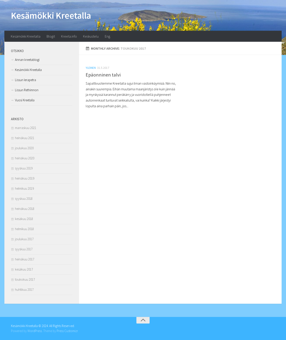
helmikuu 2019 (24, 188)
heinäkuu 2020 (24, 158)
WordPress (34, 331)
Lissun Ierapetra (25, 80)
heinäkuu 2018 (24, 209)
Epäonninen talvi (103, 75)
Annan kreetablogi (27, 60)
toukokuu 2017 (25, 279)
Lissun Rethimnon (26, 90)
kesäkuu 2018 (24, 219)
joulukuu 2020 (24, 148)
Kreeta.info (69, 36)
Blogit (51, 36)
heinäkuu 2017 (24, 259)
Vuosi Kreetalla (24, 100)
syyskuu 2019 (24, 168)
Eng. (108, 36)
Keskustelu (91, 36)
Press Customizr (67, 331)
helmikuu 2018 (24, 229)
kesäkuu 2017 (24, 269)
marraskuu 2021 (25, 128)
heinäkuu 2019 (24, 178)
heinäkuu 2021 (24, 138)
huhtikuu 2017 (24, 289)
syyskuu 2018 (24, 198)
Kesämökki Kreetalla (51, 15)
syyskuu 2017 (24, 249)
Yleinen (91, 68)
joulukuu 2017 (24, 239)
